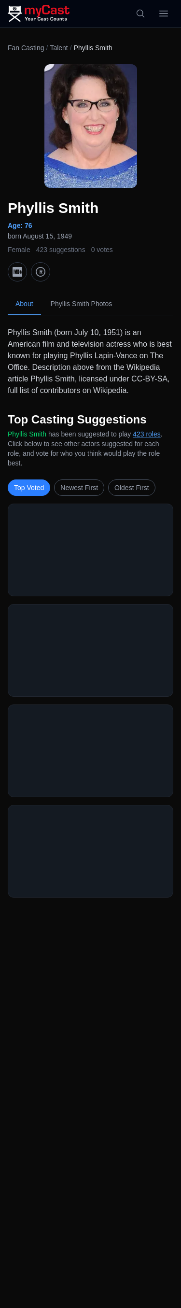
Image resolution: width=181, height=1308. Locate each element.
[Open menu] (163, 13)
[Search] (140, 13)
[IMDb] (17, 271)
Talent (59, 48)
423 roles (147, 434)
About (24, 304)
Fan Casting (26, 48)
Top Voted (29, 488)
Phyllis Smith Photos (81, 304)
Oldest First (131, 488)
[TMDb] (40, 271)
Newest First (79, 488)
